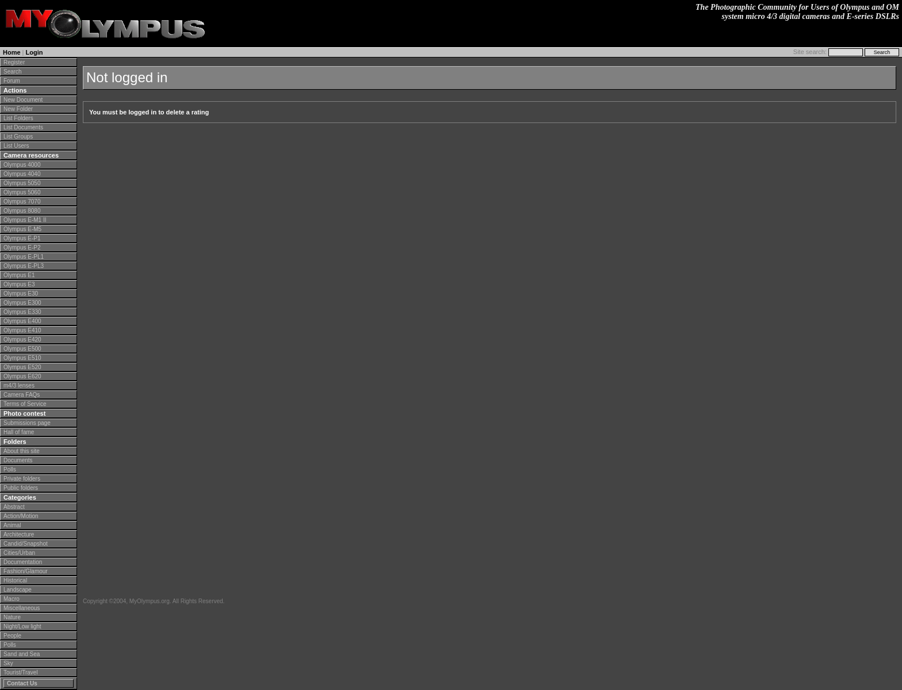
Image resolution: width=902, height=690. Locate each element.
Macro (11, 599)
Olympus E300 (22, 303)
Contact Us (22, 683)
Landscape (17, 589)
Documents (18, 460)
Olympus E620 (22, 376)
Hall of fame (18, 432)
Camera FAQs (21, 395)
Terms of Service (24, 404)
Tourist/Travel (20, 672)
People (12, 635)
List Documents (23, 127)
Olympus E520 (22, 367)
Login (34, 52)
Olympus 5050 (21, 183)
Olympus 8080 (21, 211)
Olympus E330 (22, 312)
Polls (9, 469)
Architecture (18, 534)
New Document (23, 100)
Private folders (21, 479)
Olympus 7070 (21, 201)
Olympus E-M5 (22, 229)
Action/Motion (21, 516)
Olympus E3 (19, 284)
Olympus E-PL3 (23, 266)
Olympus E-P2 (21, 247)
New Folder (18, 109)
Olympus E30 (20, 293)
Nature (12, 617)
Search (12, 71)
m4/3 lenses (19, 385)
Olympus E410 (22, 330)
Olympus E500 (22, 349)
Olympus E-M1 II (24, 220)
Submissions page (27, 423)
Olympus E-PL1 (23, 257)
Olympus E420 (22, 339)
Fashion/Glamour (25, 571)
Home (12, 52)
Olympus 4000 (21, 165)
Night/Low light (22, 626)
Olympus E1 (19, 275)
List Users (16, 146)
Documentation (22, 562)
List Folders (18, 118)
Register (14, 62)
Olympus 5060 (21, 192)
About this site (21, 451)
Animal (12, 525)
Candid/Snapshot (25, 543)
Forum (11, 81)
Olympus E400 (22, 321)
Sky (8, 663)
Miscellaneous (21, 608)
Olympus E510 (22, 358)
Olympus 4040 (21, 174)
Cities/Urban (19, 553)
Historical (15, 580)
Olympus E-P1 (21, 238)
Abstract (14, 507)
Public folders (20, 488)
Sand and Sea (21, 654)
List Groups (18, 136)
